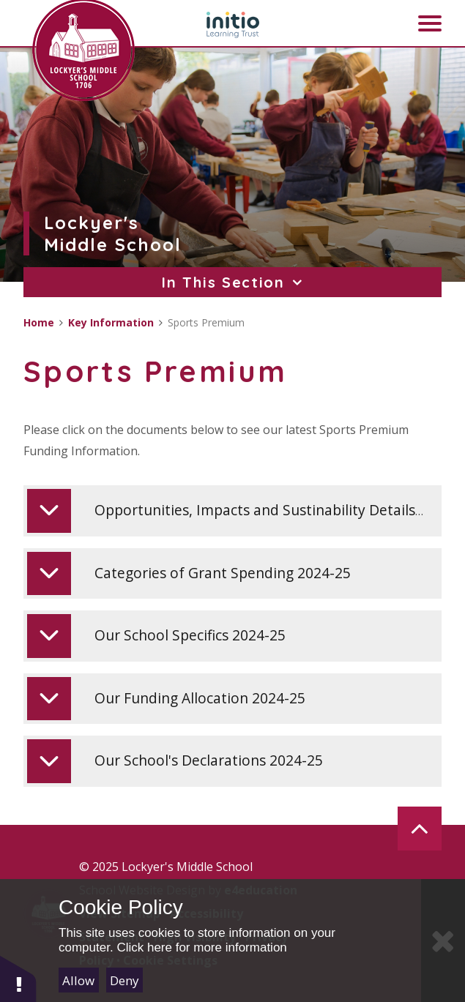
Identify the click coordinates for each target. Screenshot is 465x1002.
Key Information (111, 322)
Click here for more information (201, 947)
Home (38, 322)
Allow (78, 980)
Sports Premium (206, 322)
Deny (124, 980)
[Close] (443, 940)
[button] (18, 978)
